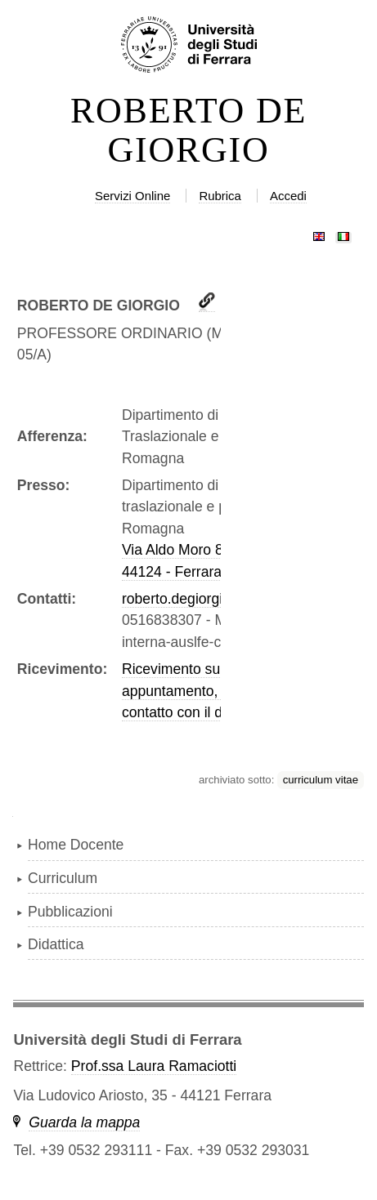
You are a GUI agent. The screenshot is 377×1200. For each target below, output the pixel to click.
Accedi (288, 196)
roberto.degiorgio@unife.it (205, 599)
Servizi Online (132, 196)
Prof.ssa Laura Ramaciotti (153, 1066)
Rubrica (220, 196)
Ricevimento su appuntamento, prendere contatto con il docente (201, 690)
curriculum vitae (320, 780)
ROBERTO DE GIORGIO (188, 130)
